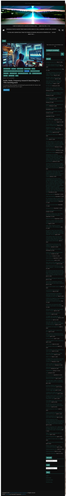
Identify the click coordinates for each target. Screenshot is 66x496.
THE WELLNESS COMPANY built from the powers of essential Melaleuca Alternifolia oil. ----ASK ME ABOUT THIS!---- (31, 33)
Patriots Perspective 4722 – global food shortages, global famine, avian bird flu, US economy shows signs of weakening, (55, 428)
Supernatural (11, 75)
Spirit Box (5, 75)
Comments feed (49, 480)
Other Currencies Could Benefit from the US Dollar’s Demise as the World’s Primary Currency (55, 335)
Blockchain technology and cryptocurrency (55, 278)
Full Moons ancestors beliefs (52, 204)
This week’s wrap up (50, 260)
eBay (47, 372)
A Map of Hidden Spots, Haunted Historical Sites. (25, 26)
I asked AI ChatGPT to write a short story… (55, 340)
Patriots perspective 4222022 (52, 409)
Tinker (17, 75)
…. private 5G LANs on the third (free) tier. (54, 442)
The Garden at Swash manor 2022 (53, 438)
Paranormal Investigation (23, 73)
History (33, 68)
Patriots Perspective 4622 (51, 436)
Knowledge (27, 71)
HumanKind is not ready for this (52, 326)
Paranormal (6, 73)
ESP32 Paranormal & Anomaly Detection (54, 101)
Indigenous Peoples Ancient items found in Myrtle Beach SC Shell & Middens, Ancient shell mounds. (31, 29)
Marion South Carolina (35, 71)
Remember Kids (49, 319)
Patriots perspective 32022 (51, 449)
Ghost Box (14, 68)
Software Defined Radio (36, 73)
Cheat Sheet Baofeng (50, 196)
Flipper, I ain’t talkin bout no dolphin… (53, 249)
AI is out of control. (50, 338)
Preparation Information (51, 453)
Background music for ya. (51, 62)
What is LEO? (48, 356)
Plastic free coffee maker (51, 122)
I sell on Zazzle (49, 344)
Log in (47, 475)
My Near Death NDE (50, 194)
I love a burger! (49, 256)
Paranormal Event (13, 73)
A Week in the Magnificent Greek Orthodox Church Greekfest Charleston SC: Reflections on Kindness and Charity (55, 300)
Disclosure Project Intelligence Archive (54, 108)
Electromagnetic (7, 68)
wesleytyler (12, 78)
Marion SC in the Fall (50, 218)
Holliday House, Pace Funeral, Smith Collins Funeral (13, 71)
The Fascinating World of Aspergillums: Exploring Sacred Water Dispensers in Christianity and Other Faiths (54, 295)
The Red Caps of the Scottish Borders (54, 69)
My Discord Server (50, 208)
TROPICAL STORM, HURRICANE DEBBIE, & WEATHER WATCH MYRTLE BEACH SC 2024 (54, 222)
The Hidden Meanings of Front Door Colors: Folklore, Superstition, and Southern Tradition (53, 74)
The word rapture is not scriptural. (53, 115)
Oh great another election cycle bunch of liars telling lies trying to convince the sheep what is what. (54, 397)
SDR (30, 73)
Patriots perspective (50, 451)
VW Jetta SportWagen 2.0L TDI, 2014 (53, 210)
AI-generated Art (49, 370)
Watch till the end (49, 258)
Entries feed (48, 477)
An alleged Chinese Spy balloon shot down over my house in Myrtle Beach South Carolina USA (55, 360)
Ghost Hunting (20, 68)
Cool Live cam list (49, 374)
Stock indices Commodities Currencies (54, 111)
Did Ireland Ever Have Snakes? (52, 134)
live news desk (49, 85)
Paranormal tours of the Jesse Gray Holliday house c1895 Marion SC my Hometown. (53, 245)
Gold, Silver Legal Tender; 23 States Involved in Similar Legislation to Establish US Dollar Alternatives (54, 323)
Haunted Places (27, 68)
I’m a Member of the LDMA (51, 346)
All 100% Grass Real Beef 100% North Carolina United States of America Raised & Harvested (54, 405)
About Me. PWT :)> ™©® (44, 26)
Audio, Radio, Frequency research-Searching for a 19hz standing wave (21, 81)
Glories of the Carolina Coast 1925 (53, 286)
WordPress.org (49, 482)
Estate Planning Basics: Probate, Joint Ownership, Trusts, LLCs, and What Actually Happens (54, 82)
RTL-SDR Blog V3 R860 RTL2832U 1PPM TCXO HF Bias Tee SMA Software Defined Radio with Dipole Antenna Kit (54, 200)
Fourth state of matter (50, 152)
